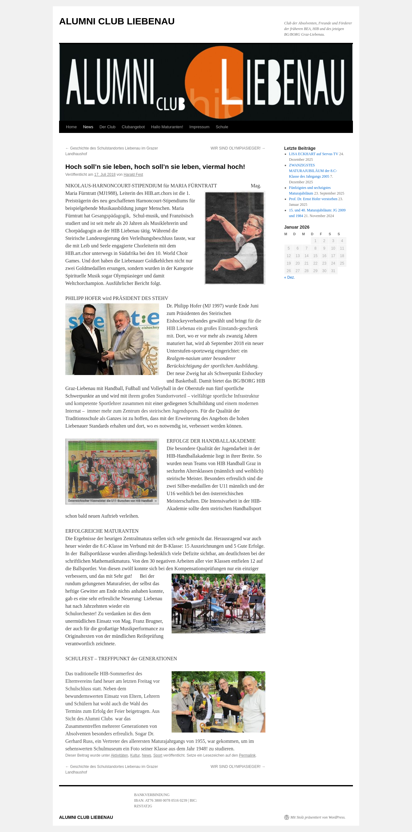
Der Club (107, 126)
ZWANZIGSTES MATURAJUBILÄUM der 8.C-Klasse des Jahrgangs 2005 (313, 171)
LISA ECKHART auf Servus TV (313, 154)
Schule (222, 126)
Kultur (135, 755)
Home (71, 126)
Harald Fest (133, 174)
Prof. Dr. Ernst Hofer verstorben (313, 199)
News (88, 126)
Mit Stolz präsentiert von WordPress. (317, 817)
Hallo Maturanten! (167, 126)
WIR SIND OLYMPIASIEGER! (238, 148)
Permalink (247, 755)
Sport (157, 755)
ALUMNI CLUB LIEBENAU (117, 21)
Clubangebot (133, 126)
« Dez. (289, 277)
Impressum (199, 126)
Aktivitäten (119, 755)
